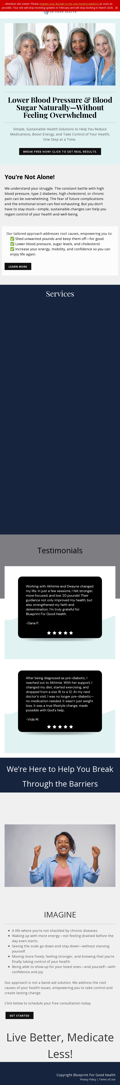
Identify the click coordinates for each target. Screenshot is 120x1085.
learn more (18, 266)
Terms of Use (107, 1079)
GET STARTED (19, 1015)
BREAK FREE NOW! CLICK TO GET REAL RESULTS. (60, 151)
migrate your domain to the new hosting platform (69, 4)
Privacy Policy (88, 1079)
